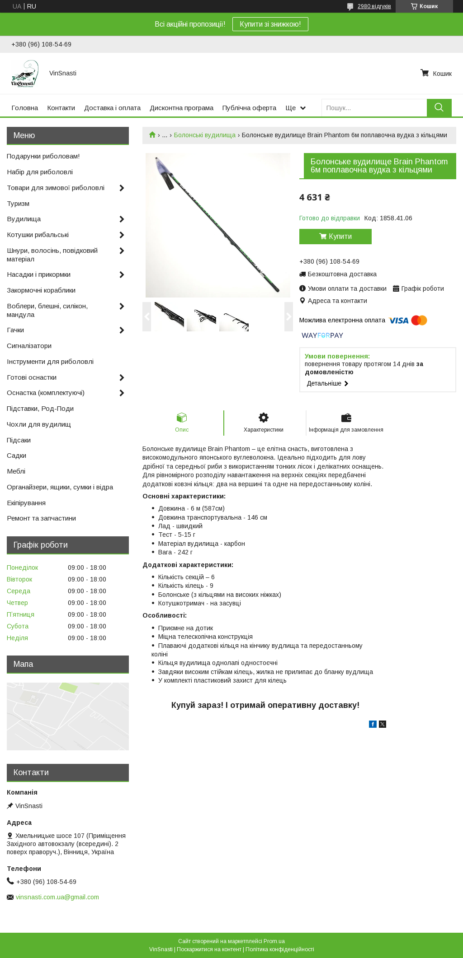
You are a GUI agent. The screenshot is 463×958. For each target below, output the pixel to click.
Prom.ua (274, 941)
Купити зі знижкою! (270, 24)
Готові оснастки (32, 377)
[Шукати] (439, 107)
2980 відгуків (374, 6)
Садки (16, 455)
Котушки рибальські (38, 234)
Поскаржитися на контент (209, 949)
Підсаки (19, 440)
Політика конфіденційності (280, 949)
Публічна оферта (249, 108)
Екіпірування (26, 503)
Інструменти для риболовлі (50, 361)
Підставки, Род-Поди (40, 408)
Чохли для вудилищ (39, 424)
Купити (340, 236)
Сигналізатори (29, 345)
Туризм (18, 203)
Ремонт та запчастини (41, 518)
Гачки (15, 330)
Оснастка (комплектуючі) (46, 392)
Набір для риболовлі (40, 172)
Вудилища (24, 219)
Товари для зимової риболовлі (55, 187)
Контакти (61, 108)
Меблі (16, 471)
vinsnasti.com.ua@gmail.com (57, 897)
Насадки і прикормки (39, 274)
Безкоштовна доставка (342, 274)
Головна (24, 108)
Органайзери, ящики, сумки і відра (60, 487)
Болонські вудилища (205, 135)
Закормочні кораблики (41, 290)
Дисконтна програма (181, 108)
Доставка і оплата (112, 108)
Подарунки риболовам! (43, 156)
